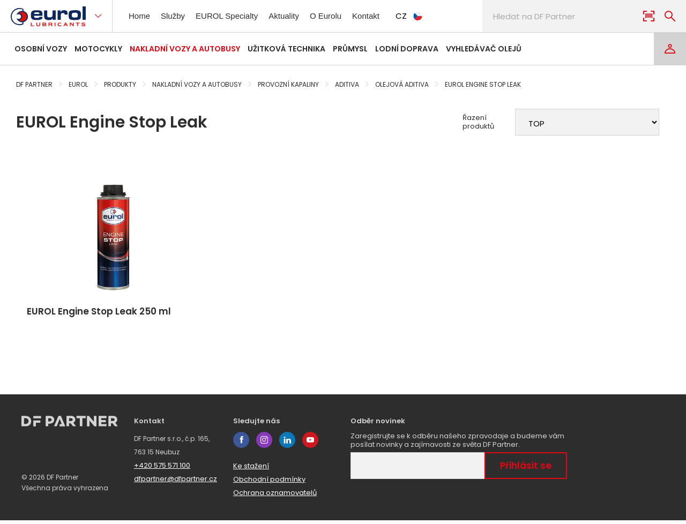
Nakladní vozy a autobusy (185, 48)
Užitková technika (286, 48)
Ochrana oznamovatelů (275, 496)
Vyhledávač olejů (483, 48)
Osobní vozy (40, 48)
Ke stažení (251, 470)
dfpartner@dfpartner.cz (175, 482)
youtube (310, 444)
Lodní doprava (406, 48)
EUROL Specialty (230, 15)
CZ (420, 15)
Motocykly (98, 48)
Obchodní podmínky (269, 483)
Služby (175, 15)
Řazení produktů (478, 122)
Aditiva (347, 84)
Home (141, 15)
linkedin (287, 444)
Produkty (120, 84)
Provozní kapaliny (288, 84)
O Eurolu (333, 15)
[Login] (670, 49)
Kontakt (375, 15)
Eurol (78, 84)
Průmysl (350, 48)
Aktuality (289, 15)
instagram (264, 444)
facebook (241, 444)
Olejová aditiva (402, 84)
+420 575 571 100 (162, 469)
